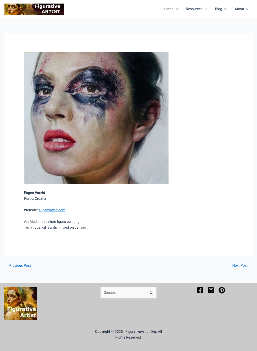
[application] (179, 9)
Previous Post (18, 265)
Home (174, 9)
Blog (222, 9)
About (242, 9)
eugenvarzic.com (52, 210)
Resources (199, 9)
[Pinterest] (222, 290)
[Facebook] (200, 290)
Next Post (242, 265)
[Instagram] (211, 290)
